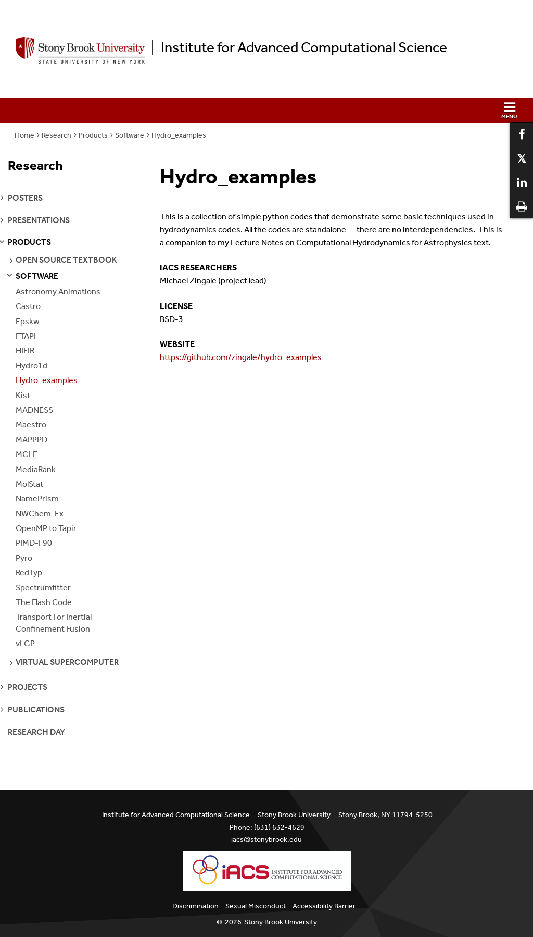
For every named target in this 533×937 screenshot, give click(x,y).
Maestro (31, 424)
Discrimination (195, 906)
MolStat (29, 484)
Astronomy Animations (58, 292)
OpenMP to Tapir (46, 528)
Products (93, 135)
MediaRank (36, 469)
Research (56, 135)
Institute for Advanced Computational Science (304, 47)
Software (129, 135)
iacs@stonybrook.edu (266, 839)
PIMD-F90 (34, 543)
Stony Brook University (280, 922)
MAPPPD (31, 440)
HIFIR (25, 350)
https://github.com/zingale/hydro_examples (241, 357)
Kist (23, 395)
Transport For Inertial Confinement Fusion (54, 622)
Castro (28, 306)
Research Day (36, 732)
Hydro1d (31, 366)
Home (24, 135)
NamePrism (37, 498)
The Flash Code (44, 602)
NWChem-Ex (40, 514)
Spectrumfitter (43, 588)
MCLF (26, 454)
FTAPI (26, 336)
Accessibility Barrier (324, 906)
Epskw (28, 321)
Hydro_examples (178, 135)
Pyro (24, 558)
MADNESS (34, 410)
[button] (266, 110)
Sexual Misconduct (255, 906)
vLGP (25, 643)
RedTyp (29, 572)
